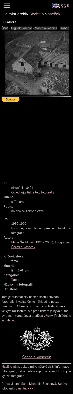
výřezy (48, 315)
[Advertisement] (36, 139)
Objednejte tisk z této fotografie (32, 192)
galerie (9, 320)
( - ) (32, 242)
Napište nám (10, 366)
